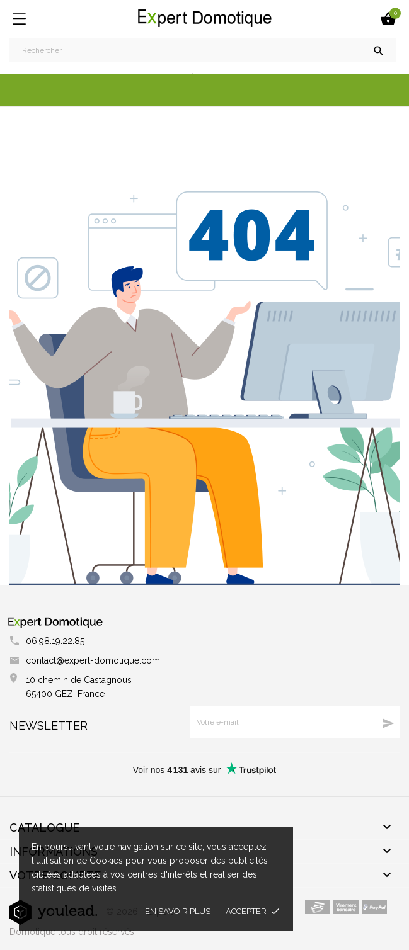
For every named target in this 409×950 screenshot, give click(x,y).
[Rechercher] (202, 50)
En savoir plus (177, 911)
